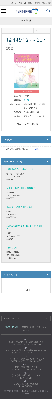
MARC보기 (42, 30)
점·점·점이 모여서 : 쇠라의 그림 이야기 (20, 188)
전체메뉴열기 (3, 11)
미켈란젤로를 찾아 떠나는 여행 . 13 (19, 169)
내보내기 (47, 30)
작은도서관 (46, 2)
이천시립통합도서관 (28, 10)
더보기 (26, 290)
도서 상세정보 (29, 91)
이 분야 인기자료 (11, 275)
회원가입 (22, 2)
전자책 (37, 2)
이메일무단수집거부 (27, 326)
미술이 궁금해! (12, 248)
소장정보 (8, 140)
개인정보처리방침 (11, 326)
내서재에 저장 (36, 30)
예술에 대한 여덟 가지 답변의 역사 (19, 207)
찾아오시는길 (41, 326)
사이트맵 (26, 330)
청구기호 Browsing (13, 161)
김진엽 (26, 100)
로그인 (13, 2)
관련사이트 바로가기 (25, 318)
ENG (30, 2)
